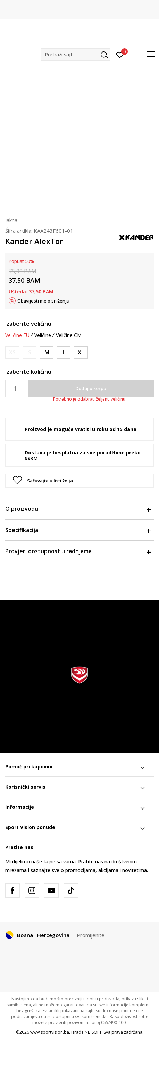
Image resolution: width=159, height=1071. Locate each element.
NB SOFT (93, 1032)
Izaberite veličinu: (29, 324)
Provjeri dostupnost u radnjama (77, 551)
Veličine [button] (42, 335)
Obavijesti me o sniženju (43, 301)
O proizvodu (77, 509)
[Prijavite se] (120, 54)
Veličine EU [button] (17, 335)
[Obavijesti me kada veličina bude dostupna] (12, 352)
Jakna (11, 220)
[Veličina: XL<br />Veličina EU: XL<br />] (81, 352)
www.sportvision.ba (49, 1032)
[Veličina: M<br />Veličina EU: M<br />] (46, 352)
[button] (75, 54)
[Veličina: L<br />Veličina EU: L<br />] (63, 352)
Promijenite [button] (90, 935)
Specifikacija (77, 530)
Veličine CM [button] (69, 335)
